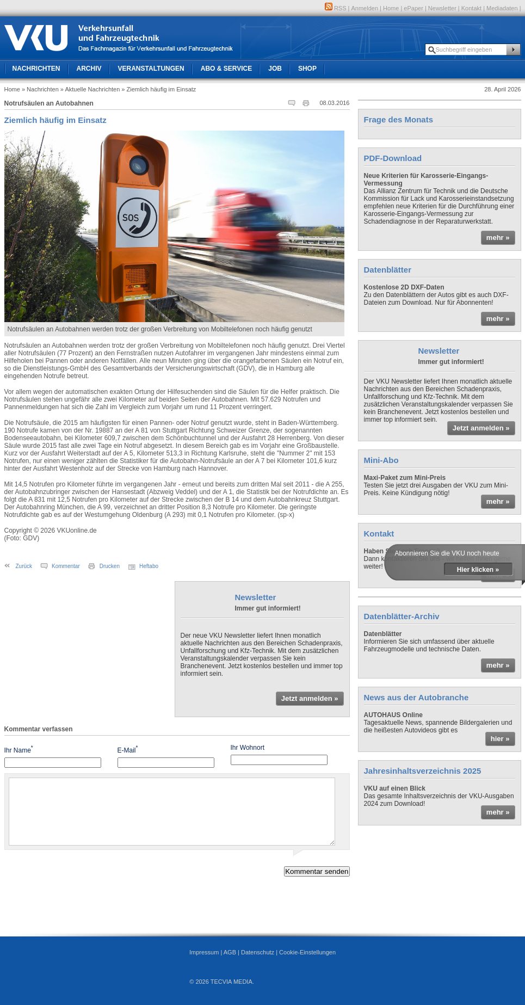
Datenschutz (257, 952)
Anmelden (365, 8)
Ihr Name (18, 749)
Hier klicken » (478, 570)
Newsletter (442, 8)
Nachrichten (36, 68)
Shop (307, 68)
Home (391, 8)
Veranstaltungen (151, 68)
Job (275, 68)
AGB (230, 952)
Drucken (110, 566)
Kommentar (66, 566)
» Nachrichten (40, 89)
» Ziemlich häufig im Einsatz (158, 89)
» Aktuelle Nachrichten (90, 89)
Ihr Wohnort (247, 747)
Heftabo (148, 566)
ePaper (413, 8)
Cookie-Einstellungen (307, 952)
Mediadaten (502, 8)
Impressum (204, 952)
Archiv (89, 68)
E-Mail (128, 749)
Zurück (24, 566)
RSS (336, 8)
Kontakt (471, 8)
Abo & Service (226, 68)
